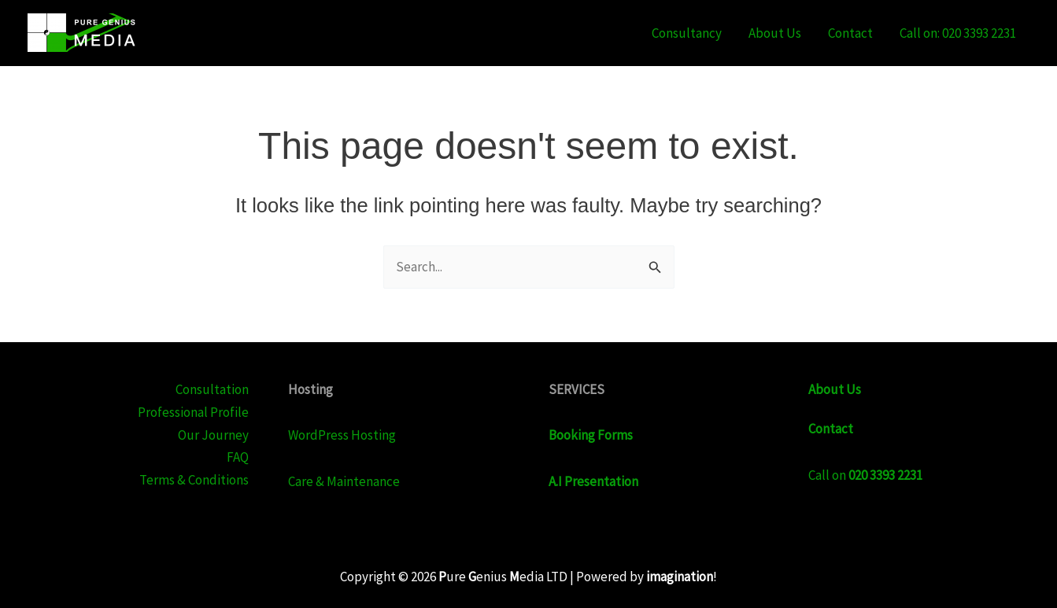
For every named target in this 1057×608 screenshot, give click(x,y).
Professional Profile (193, 412)
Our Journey (213, 435)
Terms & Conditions (194, 479)
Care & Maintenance (344, 481)
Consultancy (687, 33)
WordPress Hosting (342, 435)
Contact (850, 33)
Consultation (212, 389)
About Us (774, 33)
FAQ (238, 457)
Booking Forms (591, 435)
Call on (865, 475)
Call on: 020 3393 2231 (958, 33)
